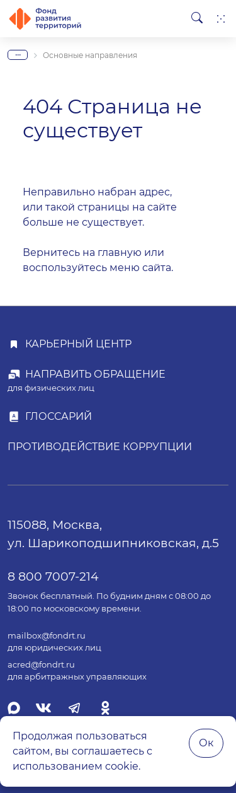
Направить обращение (95, 374)
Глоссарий (58, 416)
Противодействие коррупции (100, 447)
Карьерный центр (78, 344)
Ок (206, 743)
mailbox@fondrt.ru (47, 635)
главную (120, 252)
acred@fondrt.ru (41, 664)
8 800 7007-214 (53, 576)
